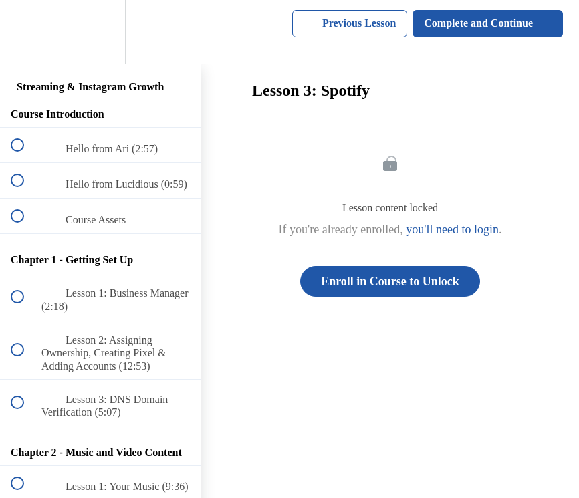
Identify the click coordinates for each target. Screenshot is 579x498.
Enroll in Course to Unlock (390, 281)
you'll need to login (452, 229)
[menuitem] (100, 32)
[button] (24, 32)
